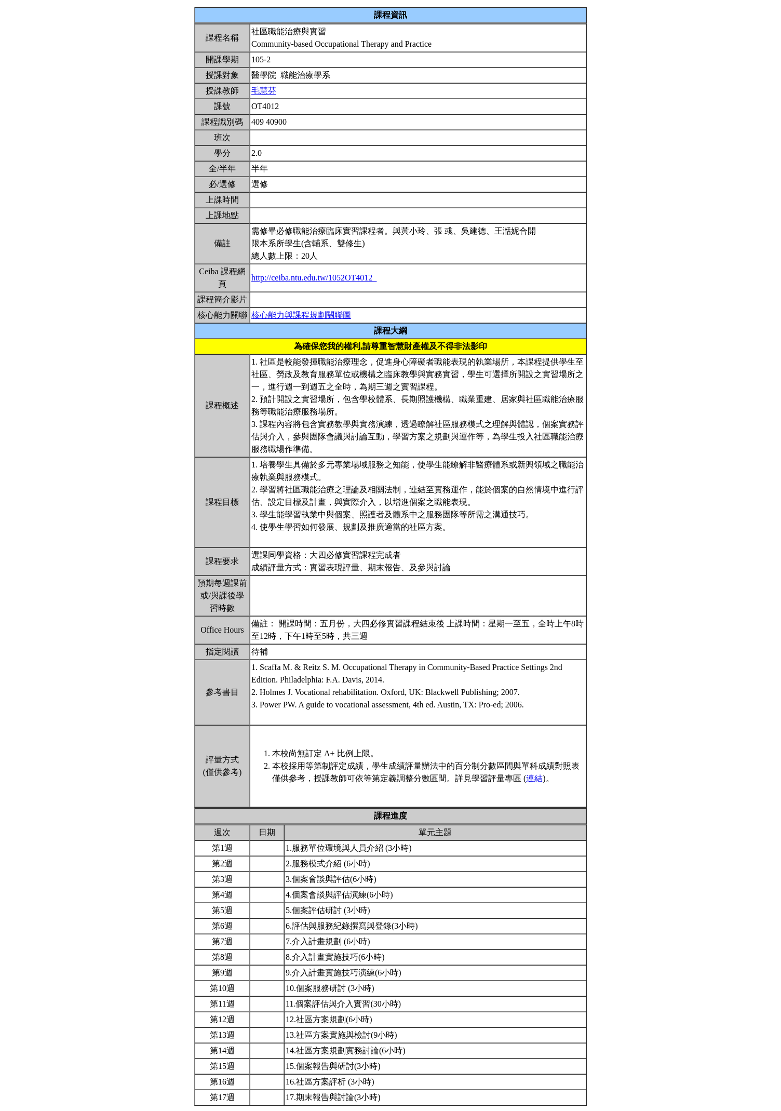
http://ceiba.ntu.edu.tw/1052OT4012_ (313, 277)
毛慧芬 (263, 90)
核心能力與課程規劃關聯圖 (301, 315)
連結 (534, 778)
